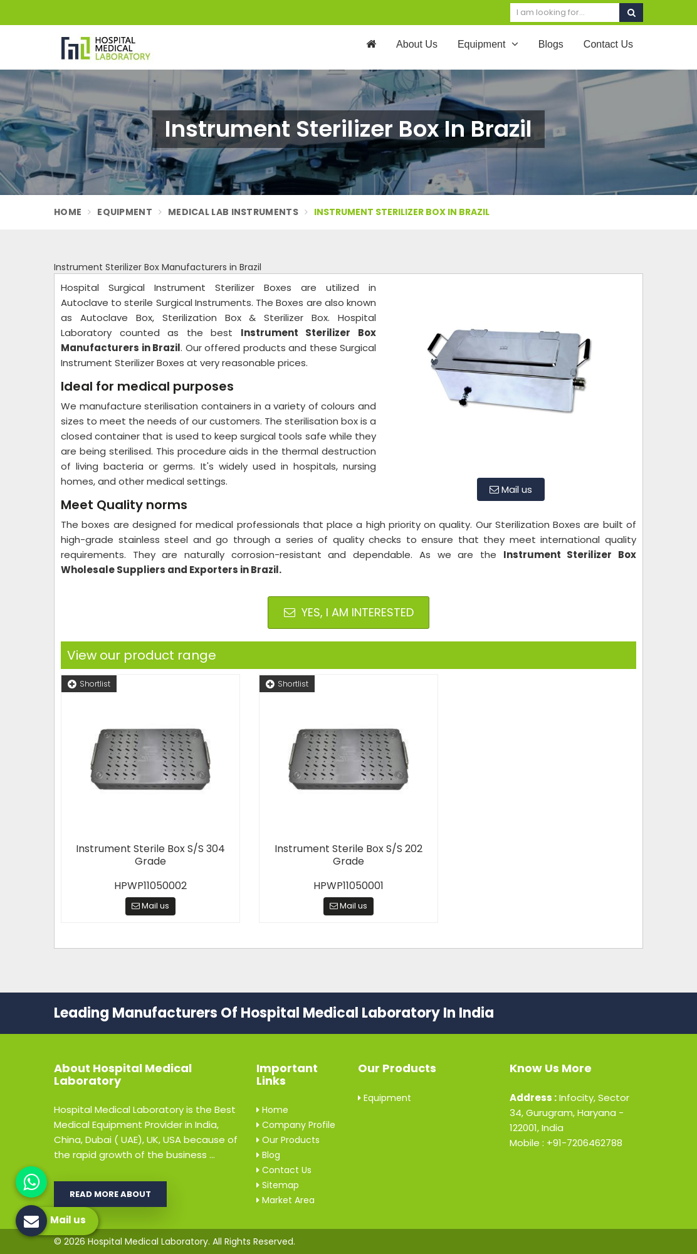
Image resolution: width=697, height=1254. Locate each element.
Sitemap (277, 1185)
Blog (268, 1155)
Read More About (110, 1194)
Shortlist (89, 683)
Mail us (511, 489)
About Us (417, 44)
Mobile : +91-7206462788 (566, 1142)
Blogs (550, 44)
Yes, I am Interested (349, 612)
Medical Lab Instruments (233, 212)
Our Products (288, 1140)
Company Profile (295, 1125)
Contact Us (608, 44)
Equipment (488, 44)
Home (67, 212)
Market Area (285, 1200)
